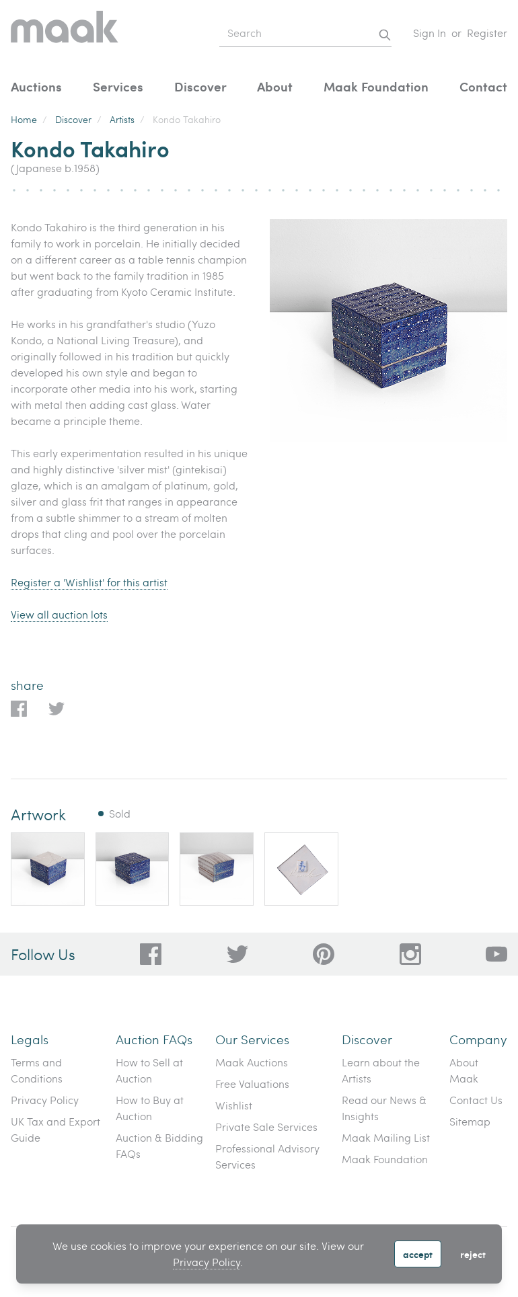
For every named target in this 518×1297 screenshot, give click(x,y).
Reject (473, 1254)
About (275, 86)
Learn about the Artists (381, 1070)
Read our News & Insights (384, 1108)
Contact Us (476, 1100)
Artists (122, 119)
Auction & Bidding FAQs (159, 1145)
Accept (418, 1254)
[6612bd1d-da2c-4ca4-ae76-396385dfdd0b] (496, 954)
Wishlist (233, 1105)
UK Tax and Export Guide (55, 1129)
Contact (483, 86)
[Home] (64, 33)
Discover (200, 86)
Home (24, 119)
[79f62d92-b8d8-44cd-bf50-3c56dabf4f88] (237, 954)
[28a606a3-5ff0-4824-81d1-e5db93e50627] (410, 954)
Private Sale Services (266, 1126)
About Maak (463, 1070)
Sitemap (469, 1121)
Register (487, 33)
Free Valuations (252, 1083)
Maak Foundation (376, 86)
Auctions (36, 86)
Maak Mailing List (386, 1137)
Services (118, 86)
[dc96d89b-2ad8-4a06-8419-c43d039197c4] (150, 954)
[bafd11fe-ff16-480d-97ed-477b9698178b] (323, 954)
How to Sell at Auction (149, 1070)
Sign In (429, 33)
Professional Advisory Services (267, 1156)
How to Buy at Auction (150, 1108)
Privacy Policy (206, 1262)
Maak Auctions (251, 1062)
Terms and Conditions (37, 1070)
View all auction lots (59, 614)
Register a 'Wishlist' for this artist (89, 582)
